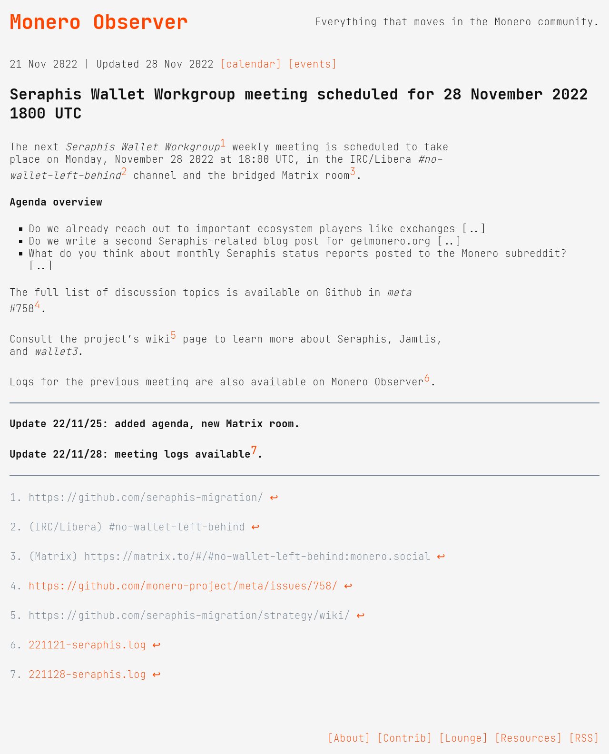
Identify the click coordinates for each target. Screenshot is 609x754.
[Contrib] (404, 738)
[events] (312, 64)
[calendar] (251, 64)
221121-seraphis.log (87, 645)
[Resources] (528, 738)
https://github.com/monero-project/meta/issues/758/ (183, 586)
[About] (349, 738)
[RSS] (584, 738)
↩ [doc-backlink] (274, 497)
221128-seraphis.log (87, 674)
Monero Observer (99, 22)
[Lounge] (463, 738)
